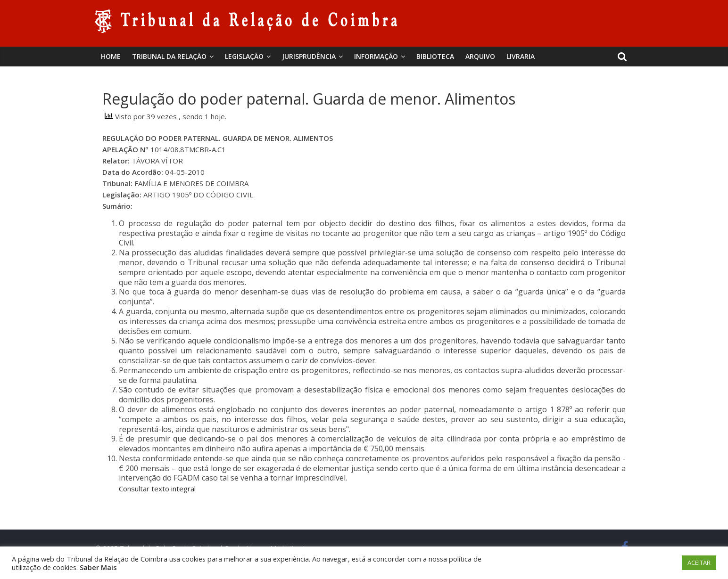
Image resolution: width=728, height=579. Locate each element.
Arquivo (480, 56)
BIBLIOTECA (435, 56)
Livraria (520, 56)
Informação (376, 56)
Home (111, 56)
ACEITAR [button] (699, 562)
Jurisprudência (309, 56)
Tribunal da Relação (169, 56)
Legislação (244, 56)
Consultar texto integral (157, 488)
